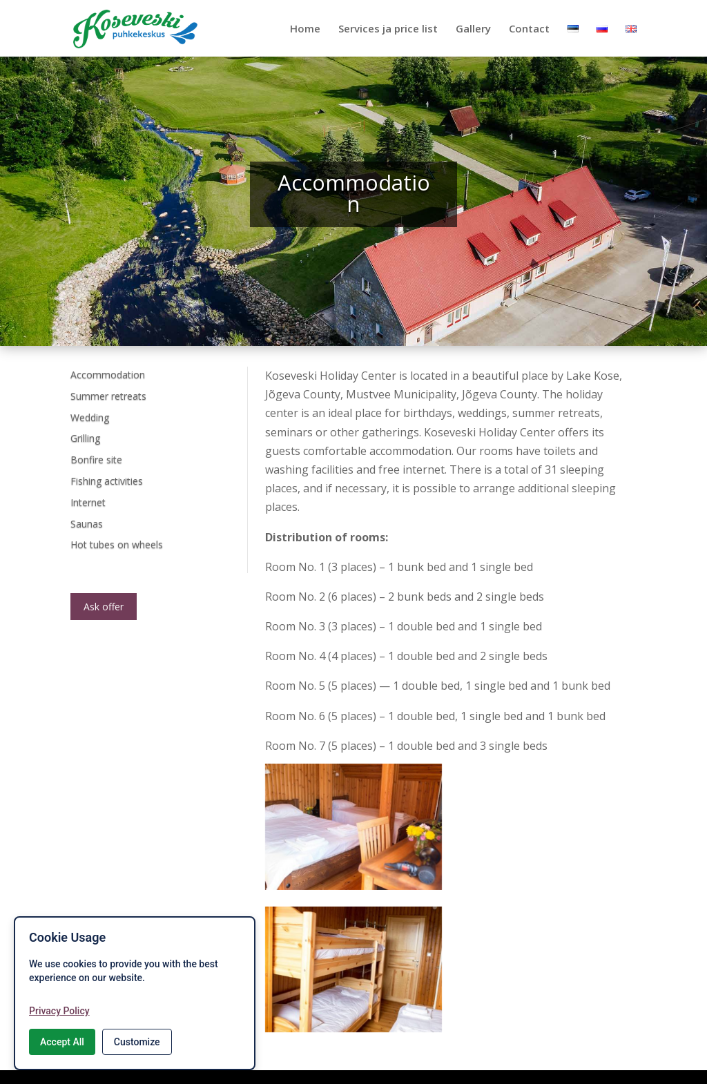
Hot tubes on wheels (116, 544)
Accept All (62, 1041)
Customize (137, 1041)
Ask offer (104, 606)
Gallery (473, 29)
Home (305, 29)
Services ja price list (388, 29)
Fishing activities (106, 480)
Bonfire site (96, 459)
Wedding (89, 417)
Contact (529, 29)
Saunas (86, 523)
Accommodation (107, 374)
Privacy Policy (59, 1010)
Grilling (85, 438)
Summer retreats (108, 396)
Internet (88, 502)
